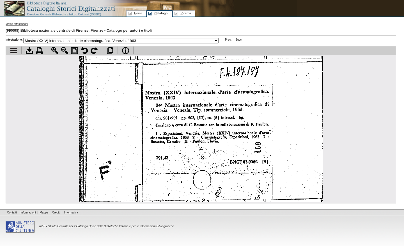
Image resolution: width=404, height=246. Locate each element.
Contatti (12, 212)
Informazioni (28, 212)
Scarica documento (29, 50)
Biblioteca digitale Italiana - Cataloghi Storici (59, 8)
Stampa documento (39, 50)
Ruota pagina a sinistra (84, 50)
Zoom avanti (54, 50)
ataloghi (161, 13)
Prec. (228, 39)
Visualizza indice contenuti (13, 50)
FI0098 (12, 30)
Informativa (71, 212)
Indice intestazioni (17, 23)
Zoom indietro (64, 50)
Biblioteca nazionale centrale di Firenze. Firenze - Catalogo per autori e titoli (86, 30)
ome (138, 13)
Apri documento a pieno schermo (109, 50)
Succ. (238, 39)
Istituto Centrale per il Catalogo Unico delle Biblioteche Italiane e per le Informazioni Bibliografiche (111, 226)
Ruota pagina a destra (94, 50)
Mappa (44, 212)
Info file (125, 50)
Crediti (56, 212)
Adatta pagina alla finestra (74, 50)
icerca (185, 13)
